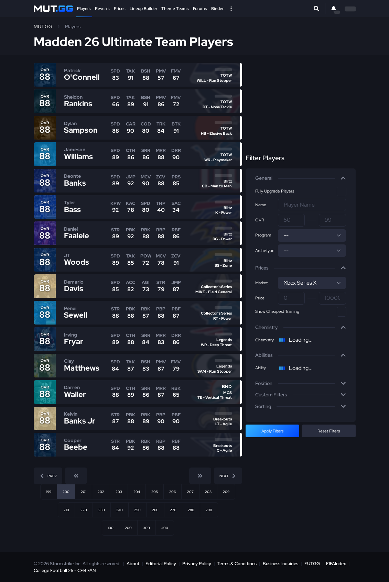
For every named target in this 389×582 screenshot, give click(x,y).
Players (84, 8)
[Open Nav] (231, 8)
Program (263, 235)
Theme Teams (175, 8)
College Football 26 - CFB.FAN (65, 570)
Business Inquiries (280, 564)
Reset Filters (328, 431)
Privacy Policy (196, 564)
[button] (300, 178)
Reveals (102, 8)
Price (259, 298)
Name (260, 205)
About (133, 564)
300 (146, 527)
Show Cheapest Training (277, 311)
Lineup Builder (143, 8)
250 (137, 509)
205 (154, 491)
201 (83, 491)
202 (101, 491)
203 (119, 491)
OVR (259, 220)
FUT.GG (312, 564)
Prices (120, 8)
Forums (200, 8)
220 (83, 509)
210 (66, 509)
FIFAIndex (336, 564)
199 (48, 491)
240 (119, 509)
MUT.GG (43, 26)
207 (190, 491)
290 (209, 509)
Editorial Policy (160, 564)
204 (136, 491)
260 (155, 509)
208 (208, 491)
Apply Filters (272, 431)
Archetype (264, 250)
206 (172, 491)
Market (261, 283)
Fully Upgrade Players (274, 191)
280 (191, 509)
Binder (217, 8)
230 (101, 509)
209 (226, 491)
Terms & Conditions (237, 564)
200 (128, 527)
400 (164, 527)
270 (173, 509)
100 (111, 527)
